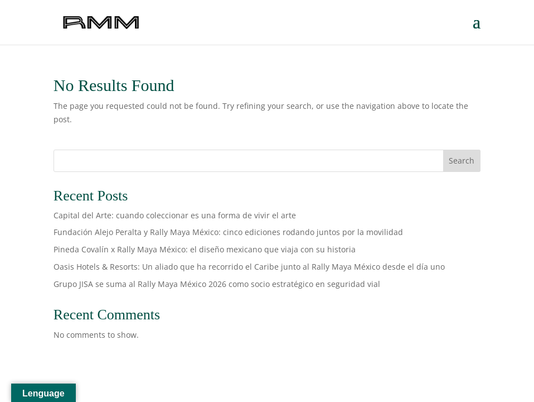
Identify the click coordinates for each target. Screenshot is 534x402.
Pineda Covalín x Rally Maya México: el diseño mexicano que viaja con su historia (206, 249)
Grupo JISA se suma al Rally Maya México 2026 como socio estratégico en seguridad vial (218, 284)
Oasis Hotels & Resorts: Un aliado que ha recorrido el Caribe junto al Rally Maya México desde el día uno (250, 266)
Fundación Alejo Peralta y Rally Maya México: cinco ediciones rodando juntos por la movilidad (230, 232)
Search (461, 160)
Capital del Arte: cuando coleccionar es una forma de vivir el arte (175, 215)
